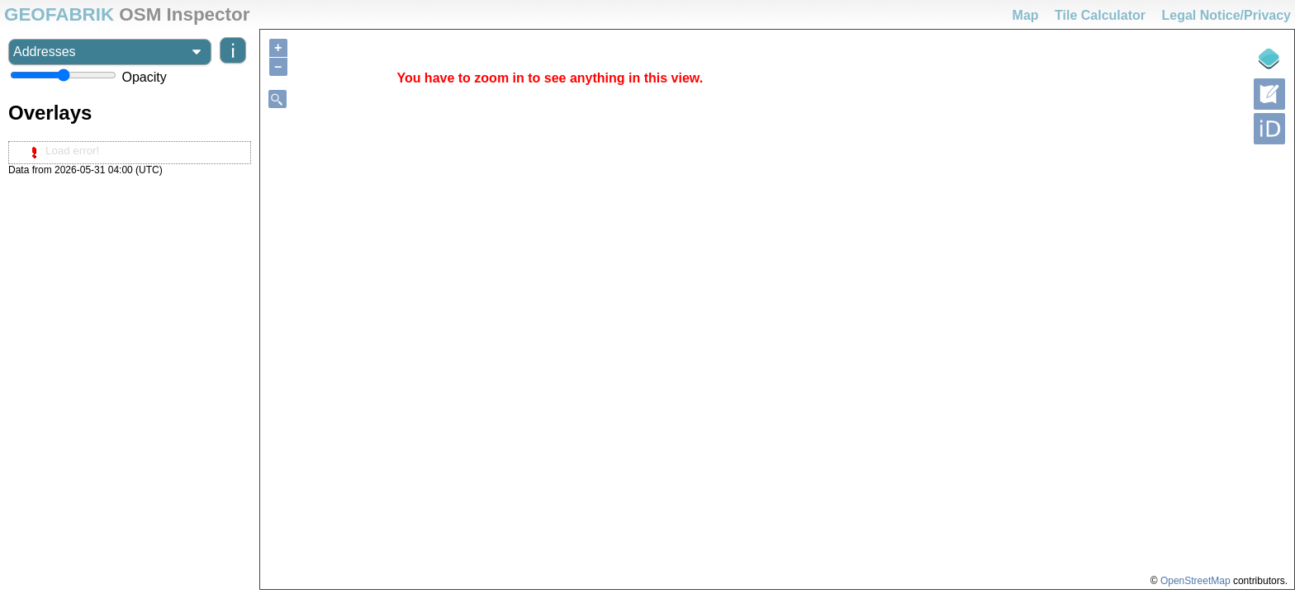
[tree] (129, 152)
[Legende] (1269, 58)
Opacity (143, 77)
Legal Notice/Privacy (1226, 15)
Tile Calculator (1100, 15)
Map (1026, 15)
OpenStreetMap (1195, 581)
